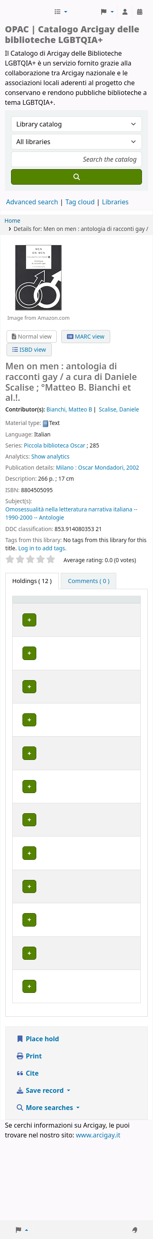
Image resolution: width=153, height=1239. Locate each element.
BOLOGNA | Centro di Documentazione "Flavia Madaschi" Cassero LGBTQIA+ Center (73, 676)
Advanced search (32, 201)
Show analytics (50, 456)
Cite (27, 1153)
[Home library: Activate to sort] (75, 607)
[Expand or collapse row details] (124, 635)
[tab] (88, 581)
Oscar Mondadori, (101, 467)
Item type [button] (23, 607)
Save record (40, 1171)
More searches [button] (45, 1188)
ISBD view (29, 349)
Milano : (66, 467)
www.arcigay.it (98, 1215)
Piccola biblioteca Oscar (54, 445)
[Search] (76, 177)
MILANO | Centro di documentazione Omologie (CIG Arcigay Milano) (74, 892)
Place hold (37, 1119)
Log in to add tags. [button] (42, 548)
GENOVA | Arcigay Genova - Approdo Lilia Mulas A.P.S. (72, 855)
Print (29, 1136)
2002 (132, 467)
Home (12, 220)
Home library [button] (65, 611)
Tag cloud (80, 201)
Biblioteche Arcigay (28, 12)
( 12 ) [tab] (32, 581)
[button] (61, 12)
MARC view (85, 336)
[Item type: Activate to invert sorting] (28, 607)
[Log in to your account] (125, 12)
